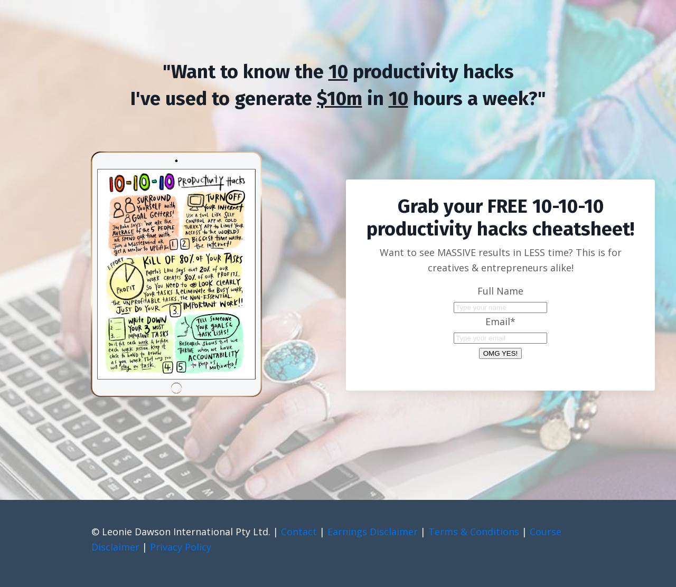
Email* (500, 321)
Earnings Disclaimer (372, 531)
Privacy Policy (180, 547)
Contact (299, 531)
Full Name (500, 291)
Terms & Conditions (473, 531)
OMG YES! (500, 353)
